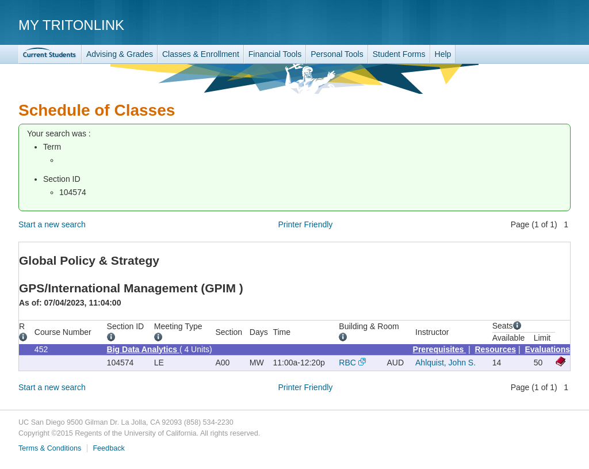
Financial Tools (274, 54)
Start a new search (52, 224)
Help (443, 54)
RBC (347, 362)
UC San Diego (505, 24)
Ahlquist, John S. (445, 362)
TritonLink (50, 54)
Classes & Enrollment (200, 54)
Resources (496, 349)
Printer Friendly (305, 224)
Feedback (108, 448)
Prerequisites (439, 349)
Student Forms (399, 54)
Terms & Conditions (49, 448)
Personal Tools (337, 54)
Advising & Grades (119, 54)
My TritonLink (71, 25)
